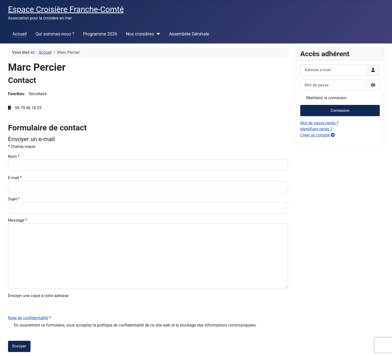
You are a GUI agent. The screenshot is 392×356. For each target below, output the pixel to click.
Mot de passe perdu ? (319, 123)
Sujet (14, 199)
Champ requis (22, 146)
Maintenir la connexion (326, 97)
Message (17, 220)
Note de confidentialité (28, 318)
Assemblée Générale (189, 33)
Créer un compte (317, 135)
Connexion (339, 110)
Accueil (19, 33)
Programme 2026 (100, 33)
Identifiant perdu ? (316, 129)
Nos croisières (140, 33)
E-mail (15, 177)
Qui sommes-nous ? (55, 33)
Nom (13, 156)
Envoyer (19, 346)
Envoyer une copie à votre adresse (38, 295)
